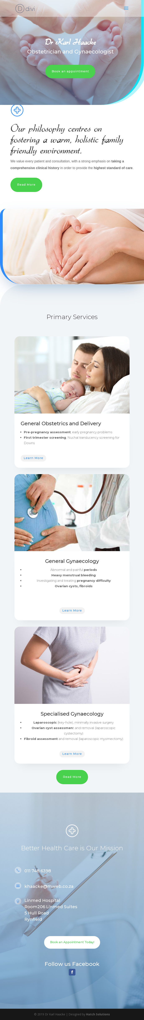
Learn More (33, 458)
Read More (26, 185)
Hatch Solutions (98, 1014)
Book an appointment (67, 71)
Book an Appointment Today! (72, 942)
